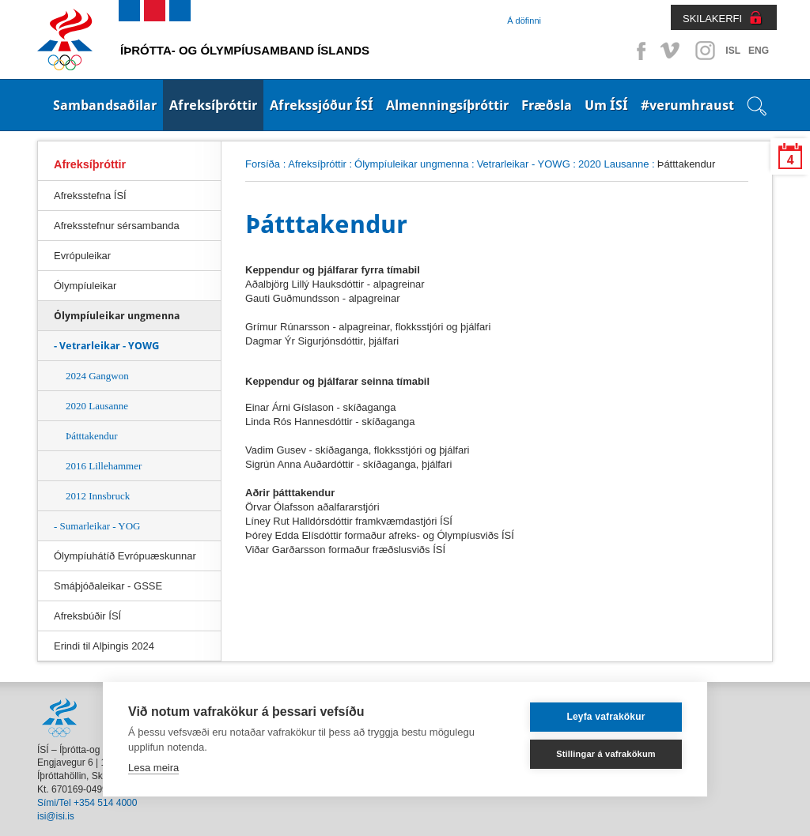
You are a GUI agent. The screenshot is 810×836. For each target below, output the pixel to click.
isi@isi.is (55, 816)
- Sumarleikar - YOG (97, 526)
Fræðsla (546, 105)
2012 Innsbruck (98, 496)
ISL (732, 50)
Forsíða (262, 164)
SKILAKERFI (712, 18)
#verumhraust (687, 105)
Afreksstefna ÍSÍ (90, 195)
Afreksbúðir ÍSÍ (87, 616)
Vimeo (671, 50)
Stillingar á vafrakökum (606, 754)
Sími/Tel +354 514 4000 (87, 802)
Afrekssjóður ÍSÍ (321, 105)
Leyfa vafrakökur (605, 716)
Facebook (638, 50)
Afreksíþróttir (213, 105)
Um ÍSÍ (606, 105)
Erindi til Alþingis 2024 (104, 646)
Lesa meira (153, 768)
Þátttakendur (92, 436)
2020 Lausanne (97, 406)
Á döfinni (524, 20)
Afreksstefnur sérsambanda (117, 226)
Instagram (704, 50)
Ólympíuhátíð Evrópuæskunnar (125, 556)
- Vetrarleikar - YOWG (106, 346)
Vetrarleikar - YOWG (523, 164)
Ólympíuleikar (85, 286)
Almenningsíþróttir (447, 105)
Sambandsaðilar (105, 105)
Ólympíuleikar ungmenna (411, 164)
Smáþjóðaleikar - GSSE (108, 586)
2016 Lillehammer (104, 466)
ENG (758, 50)
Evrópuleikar (82, 256)
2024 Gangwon (97, 376)
